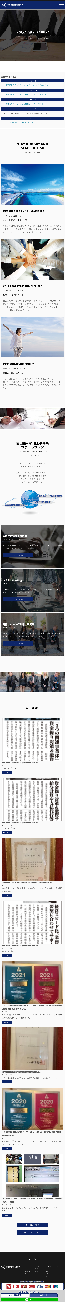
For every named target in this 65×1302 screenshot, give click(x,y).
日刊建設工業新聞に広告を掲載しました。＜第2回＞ (25, 94)
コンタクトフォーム (48, 1273)
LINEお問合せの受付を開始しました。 (19, 122)
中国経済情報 (33, 1225)
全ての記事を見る (33, 1232)
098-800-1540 (15, 1295)
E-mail (43, 1295)
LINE (29, 1299)
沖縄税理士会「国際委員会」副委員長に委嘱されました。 (27, 85)
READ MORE (19, 555)
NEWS (37, 1271)
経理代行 (48, 1266)
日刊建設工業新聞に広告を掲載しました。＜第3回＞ (25, 104)
